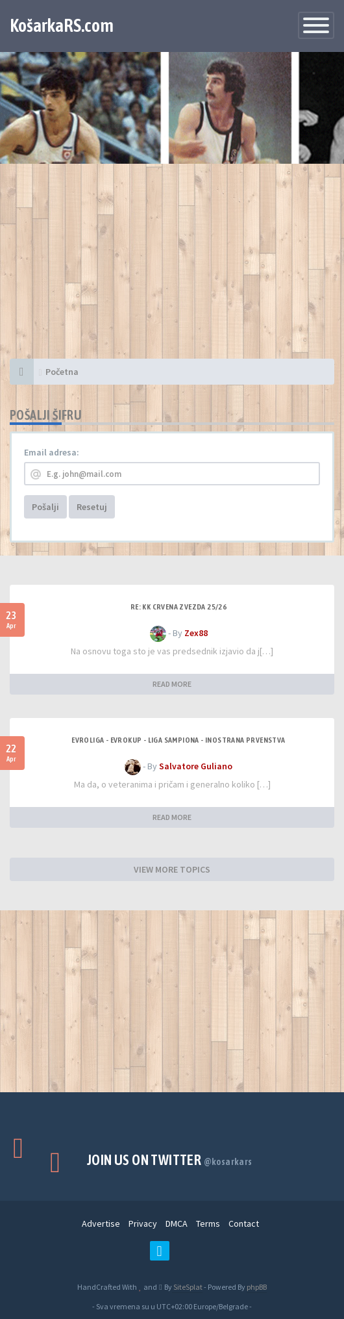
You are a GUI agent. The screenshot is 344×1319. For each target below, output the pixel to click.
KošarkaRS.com (62, 25)
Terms (208, 1223)
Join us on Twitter (169, 1159)
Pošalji (45, 507)
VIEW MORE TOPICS (172, 869)
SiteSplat (187, 1287)
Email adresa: (51, 452)
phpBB (257, 1287)
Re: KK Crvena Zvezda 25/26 (178, 606)
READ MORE (172, 684)
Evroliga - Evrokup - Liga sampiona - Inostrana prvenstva (178, 740)
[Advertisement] (172, 268)
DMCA (177, 1223)
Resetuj (92, 507)
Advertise (101, 1223)
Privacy (143, 1223)
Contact (243, 1223)
